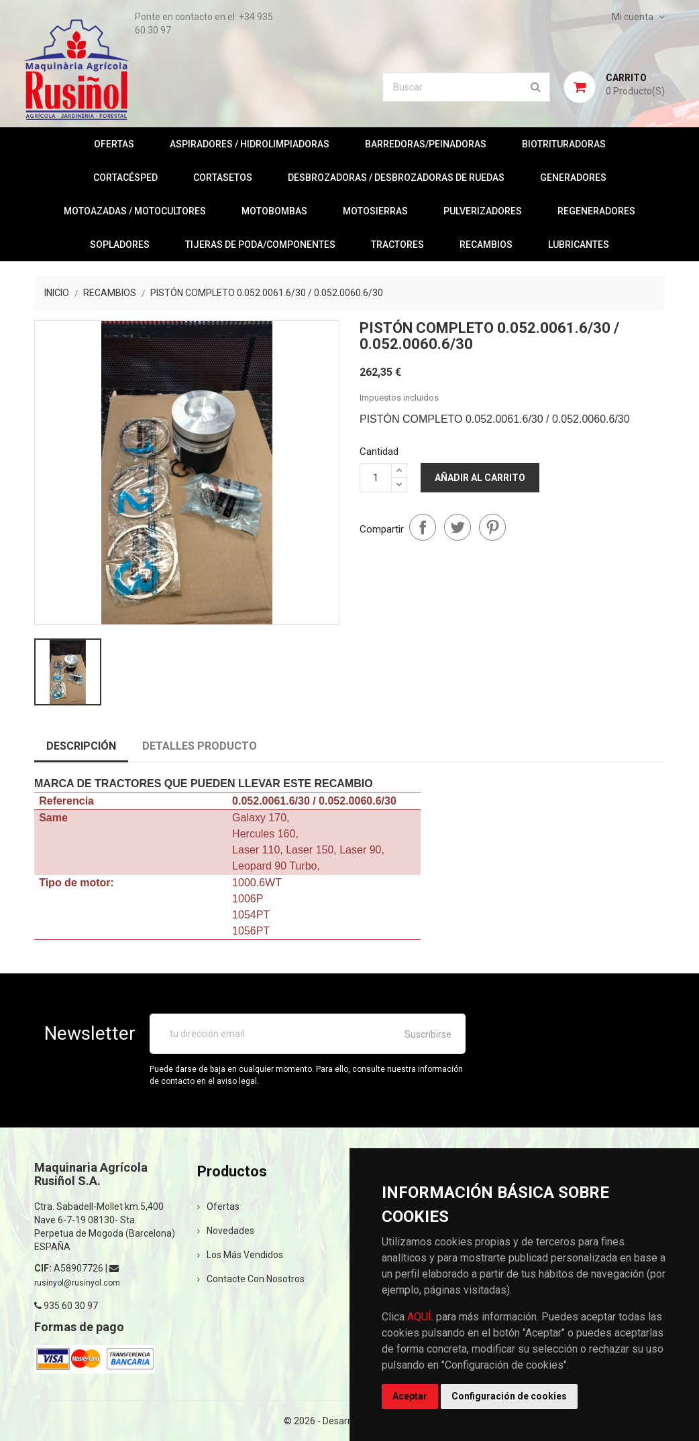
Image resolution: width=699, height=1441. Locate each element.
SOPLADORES (120, 244)
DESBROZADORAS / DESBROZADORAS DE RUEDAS (396, 177)
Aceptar (409, 1396)
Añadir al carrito (480, 477)
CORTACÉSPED (125, 177)
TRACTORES (397, 244)
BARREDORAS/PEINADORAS (425, 144)
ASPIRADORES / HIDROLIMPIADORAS (249, 144)
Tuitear (457, 527)
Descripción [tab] (81, 746)
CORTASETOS (222, 177)
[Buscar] (466, 87)
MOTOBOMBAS (274, 211)
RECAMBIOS (486, 244)
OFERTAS (114, 144)
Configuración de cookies (509, 1396)
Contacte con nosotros (251, 1279)
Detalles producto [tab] (199, 746)
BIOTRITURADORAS (564, 144)
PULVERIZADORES (482, 211)
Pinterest (492, 527)
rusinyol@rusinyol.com (77, 1283)
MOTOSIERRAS (375, 211)
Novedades (225, 1230)
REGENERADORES (596, 211)
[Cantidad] (376, 477)
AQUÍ (419, 1316)
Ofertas (218, 1206)
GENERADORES (573, 177)
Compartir (422, 527)
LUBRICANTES (578, 244)
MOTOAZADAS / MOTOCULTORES (135, 211)
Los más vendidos (240, 1254)
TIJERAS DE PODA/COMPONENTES (260, 244)
